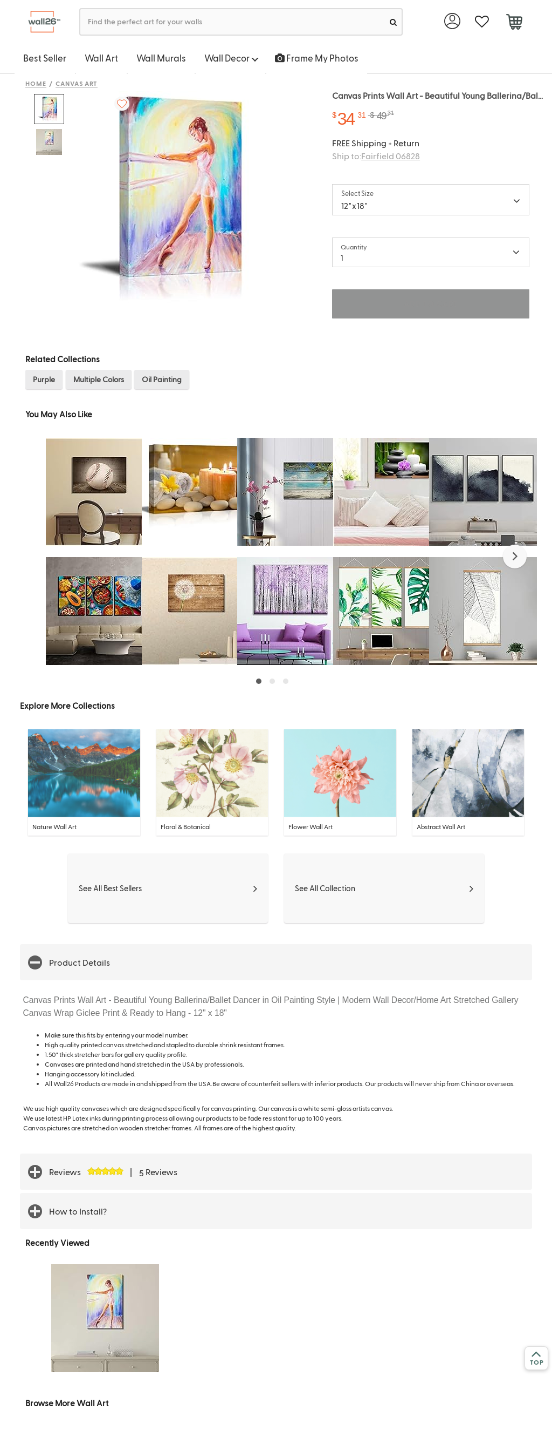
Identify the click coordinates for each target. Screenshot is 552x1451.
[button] (515, 556)
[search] (393, 22)
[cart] (514, 23)
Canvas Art (77, 83)
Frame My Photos (316, 57)
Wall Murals (161, 57)
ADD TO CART (431, 303)
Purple (44, 379)
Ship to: (376, 156)
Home (35, 83)
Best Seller (44, 57)
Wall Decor (231, 57)
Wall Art (101, 57)
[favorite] (481, 22)
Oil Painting (162, 379)
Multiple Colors (98, 379)
